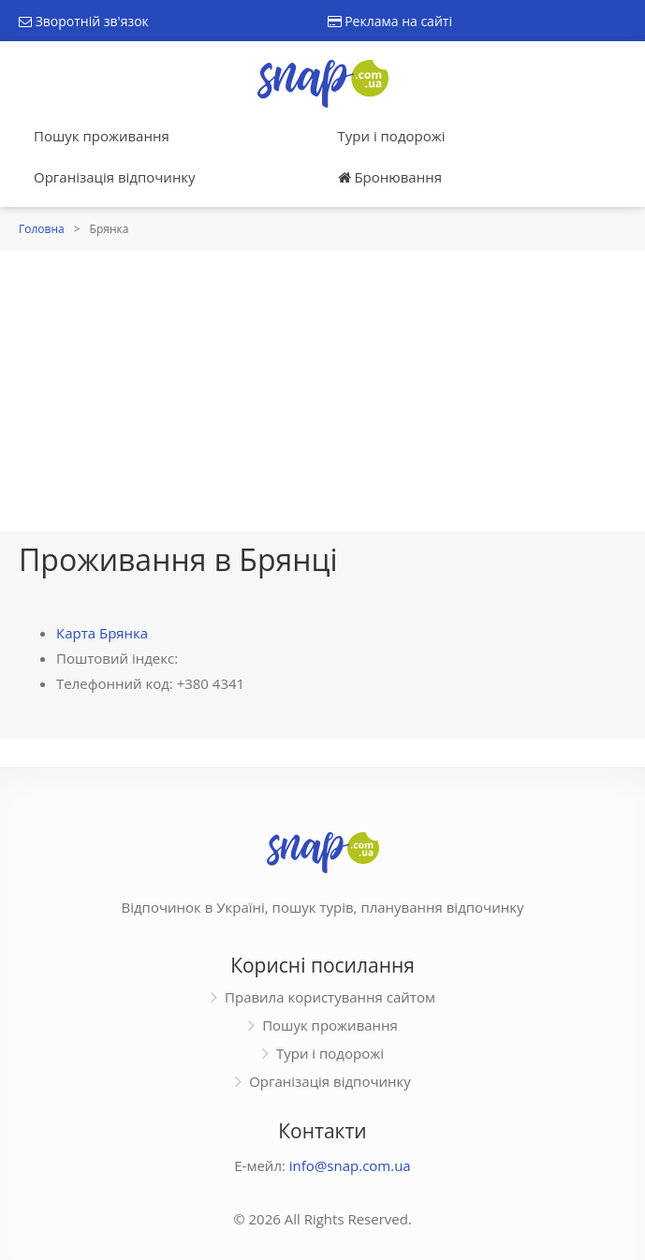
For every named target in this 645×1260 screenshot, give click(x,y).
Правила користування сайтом (330, 997)
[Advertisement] (322, 391)
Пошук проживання (101, 135)
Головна (42, 229)
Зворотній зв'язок (84, 21)
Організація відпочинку (115, 177)
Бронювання (390, 177)
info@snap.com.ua (350, 1165)
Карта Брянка (102, 632)
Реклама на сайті (390, 21)
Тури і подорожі (392, 135)
